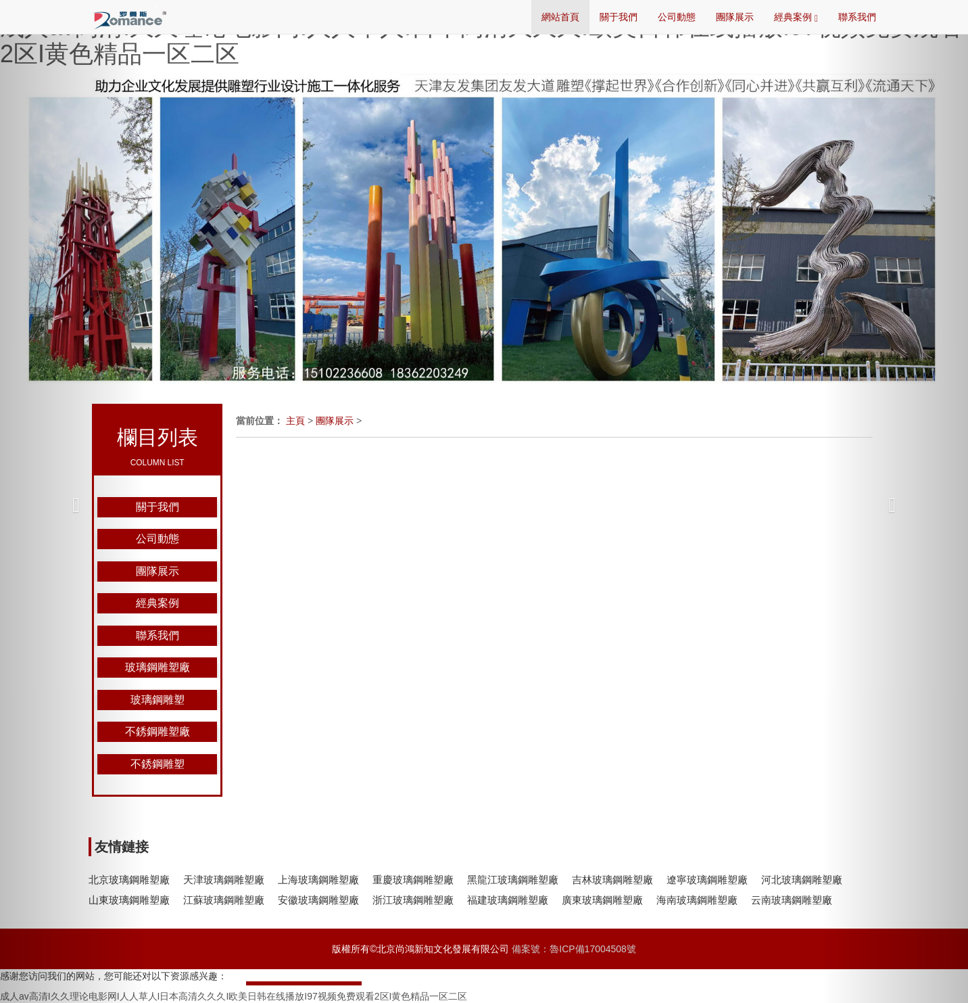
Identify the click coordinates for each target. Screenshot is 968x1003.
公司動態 (677, 16)
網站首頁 (560, 16)
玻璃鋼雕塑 (157, 699)
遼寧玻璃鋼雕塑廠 (707, 879)
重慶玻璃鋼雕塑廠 (413, 879)
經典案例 (796, 17)
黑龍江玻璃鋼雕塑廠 (512, 879)
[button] (72, 501)
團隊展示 (735, 16)
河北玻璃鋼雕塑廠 (801, 879)
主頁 (295, 420)
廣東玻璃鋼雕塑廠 (602, 900)
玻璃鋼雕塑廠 (157, 667)
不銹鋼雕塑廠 (157, 731)
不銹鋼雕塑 (157, 764)
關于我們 (618, 16)
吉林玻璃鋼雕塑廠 (612, 879)
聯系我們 (857, 16)
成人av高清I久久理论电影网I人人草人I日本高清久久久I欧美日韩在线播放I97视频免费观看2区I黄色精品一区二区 (481, 40)
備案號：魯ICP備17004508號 (574, 948)
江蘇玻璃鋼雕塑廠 (223, 900)
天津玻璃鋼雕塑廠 (223, 879)
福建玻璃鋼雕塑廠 (507, 900)
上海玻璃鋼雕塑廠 (318, 879)
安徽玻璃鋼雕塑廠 (318, 900)
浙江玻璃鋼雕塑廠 (413, 900)
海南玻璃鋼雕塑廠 (696, 900)
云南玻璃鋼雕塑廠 (791, 900)
